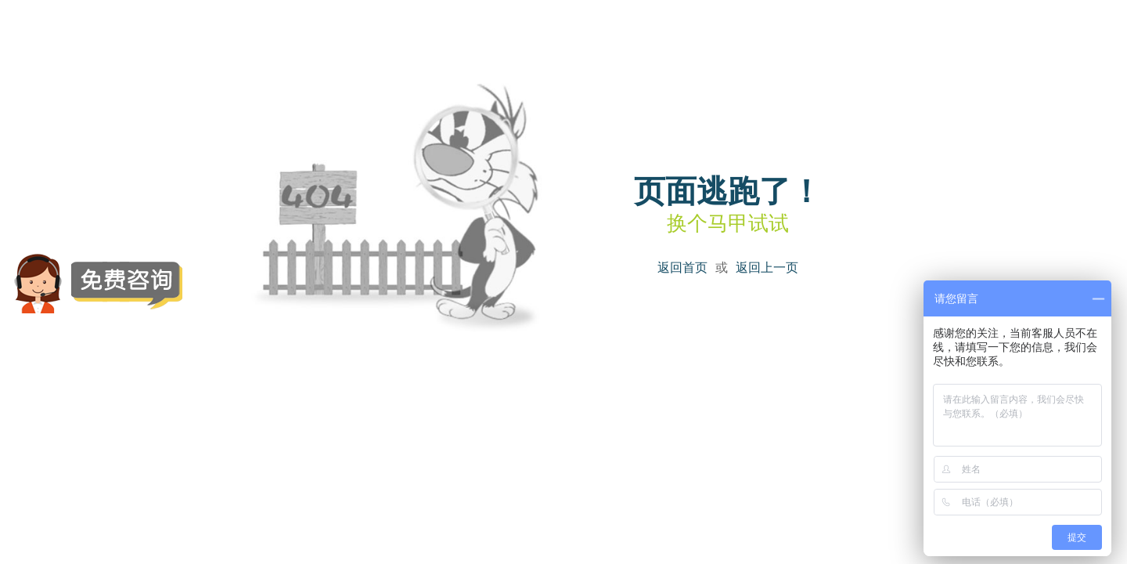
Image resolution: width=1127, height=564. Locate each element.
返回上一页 (767, 267)
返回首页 (682, 267)
